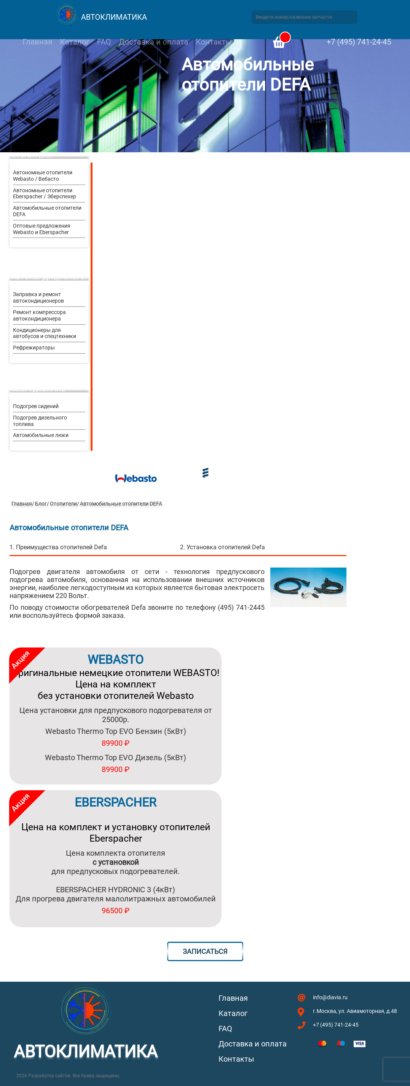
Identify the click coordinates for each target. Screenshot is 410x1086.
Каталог (74, 41)
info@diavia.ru (330, 997)
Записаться (205, 951)
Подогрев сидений (36, 406)
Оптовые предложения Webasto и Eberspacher (41, 229)
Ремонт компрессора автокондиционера (39, 315)
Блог (41, 504)
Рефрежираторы (34, 347)
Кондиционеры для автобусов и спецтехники (44, 333)
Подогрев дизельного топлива (40, 421)
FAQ (104, 41)
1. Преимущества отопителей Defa (58, 547)
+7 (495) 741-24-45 (359, 41)
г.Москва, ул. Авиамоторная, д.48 (355, 1011)
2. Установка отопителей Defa (222, 547)
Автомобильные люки (41, 435)
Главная (37, 41)
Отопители (31, 155)
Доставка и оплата (153, 41)
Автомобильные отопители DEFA (47, 211)
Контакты (213, 41)
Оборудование (38, 389)
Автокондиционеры (49, 277)
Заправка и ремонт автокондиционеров (38, 297)
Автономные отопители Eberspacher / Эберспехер (44, 193)
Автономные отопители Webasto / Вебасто (42, 175)
